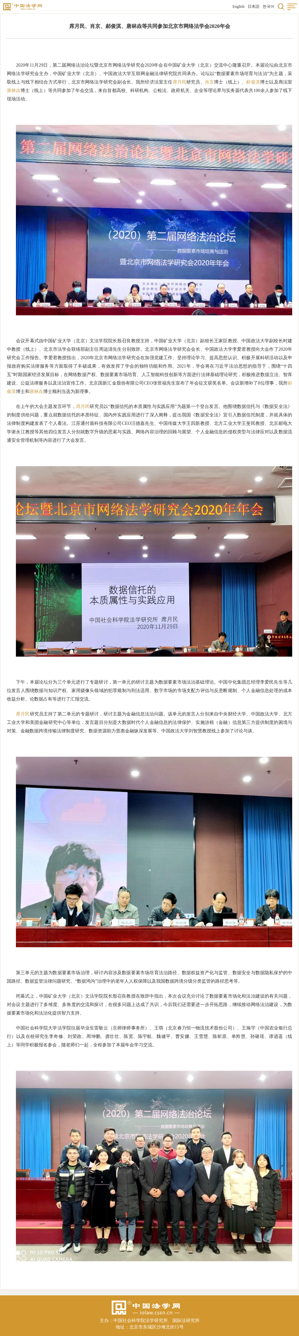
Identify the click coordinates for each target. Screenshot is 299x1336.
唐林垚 (13, 90)
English (238, 6)
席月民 (180, 82)
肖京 (209, 82)
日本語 (253, 6)
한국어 (268, 6)
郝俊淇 (253, 82)
